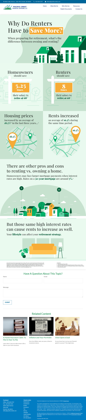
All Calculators (27, 417)
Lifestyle (26, 412)
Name (5, 276)
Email (45, 276)
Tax (24, 409)
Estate (25, 405)
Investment (26, 403)
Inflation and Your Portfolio (40, 337)
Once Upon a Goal (62, 337)
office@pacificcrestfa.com (52, 1)
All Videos (26, 416)
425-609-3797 (38, 1)
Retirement (26, 402)
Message (6, 287)
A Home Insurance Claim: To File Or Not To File (14, 338)
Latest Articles (27, 414)
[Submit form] (7, 302)
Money (25, 410)
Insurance (26, 407)
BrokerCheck (66, 400)
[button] (44, 6)
